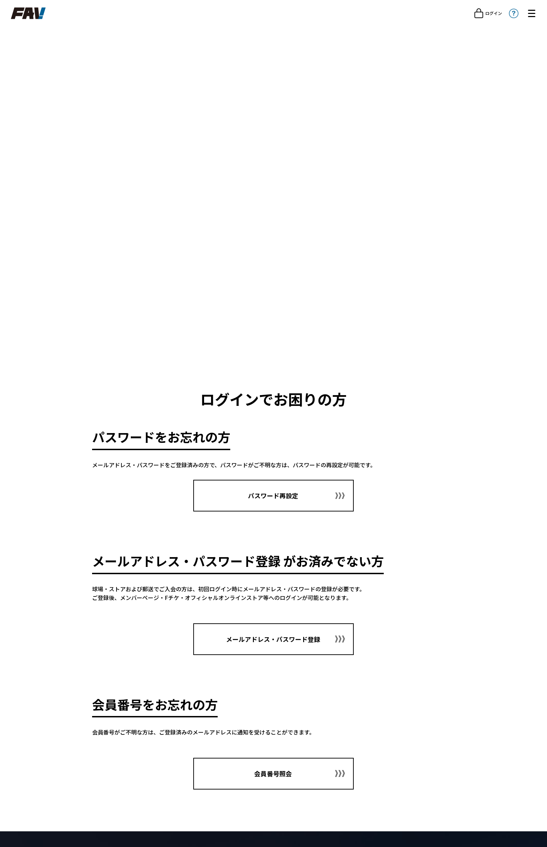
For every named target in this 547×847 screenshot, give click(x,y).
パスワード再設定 (273, 495)
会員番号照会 (273, 777)
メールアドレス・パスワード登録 (273, 642)
